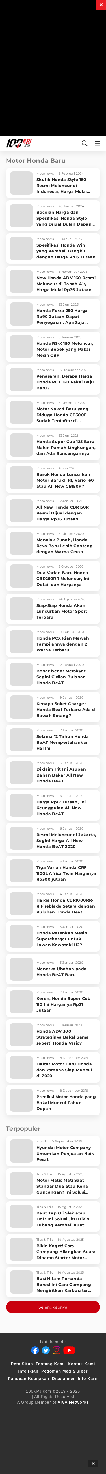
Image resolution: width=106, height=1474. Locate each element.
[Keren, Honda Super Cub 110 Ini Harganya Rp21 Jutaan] (53, 1002)
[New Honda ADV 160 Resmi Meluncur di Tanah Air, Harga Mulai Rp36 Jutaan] (53, 281)
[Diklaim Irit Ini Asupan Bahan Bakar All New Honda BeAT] (53, 772)
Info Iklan (28, 1371)
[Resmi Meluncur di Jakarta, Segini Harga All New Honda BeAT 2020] (53, 838)
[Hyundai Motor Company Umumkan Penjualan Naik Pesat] (53, 1151)
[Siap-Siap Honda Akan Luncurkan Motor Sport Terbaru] (53, 609)
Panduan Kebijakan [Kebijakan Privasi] (28, 1378)
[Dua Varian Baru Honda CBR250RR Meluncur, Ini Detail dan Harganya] (53, 576)
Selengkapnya (53, 1307)
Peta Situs (22, 1364)
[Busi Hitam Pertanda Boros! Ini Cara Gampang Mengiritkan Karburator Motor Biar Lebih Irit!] (53, 1282)
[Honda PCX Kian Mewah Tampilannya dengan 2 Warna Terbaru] (53, 641)
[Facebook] (35, 1350)
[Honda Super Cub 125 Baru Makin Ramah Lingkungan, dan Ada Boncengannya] (53, 445)
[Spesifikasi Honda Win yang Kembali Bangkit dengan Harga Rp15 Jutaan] (53, 248)
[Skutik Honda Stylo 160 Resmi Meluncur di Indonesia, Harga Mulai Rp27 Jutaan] (53, 183)
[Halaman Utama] (18, 143)
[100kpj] (56, 1411)
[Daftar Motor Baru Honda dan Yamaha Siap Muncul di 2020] (53, 1067)
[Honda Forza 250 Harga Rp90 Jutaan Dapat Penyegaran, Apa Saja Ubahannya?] (53, 314)
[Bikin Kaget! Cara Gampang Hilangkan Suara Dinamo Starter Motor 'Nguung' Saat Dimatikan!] (53, 1249)
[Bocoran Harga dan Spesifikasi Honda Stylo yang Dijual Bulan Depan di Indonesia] (53, 215)
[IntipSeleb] (51, 1434)
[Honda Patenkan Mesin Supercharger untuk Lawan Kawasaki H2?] (53, 936)
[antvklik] (23, 1434)
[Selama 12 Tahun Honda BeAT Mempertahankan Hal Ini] (53, 740)
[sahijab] (79, 1411)
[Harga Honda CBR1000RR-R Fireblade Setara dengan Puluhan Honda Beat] (53, 903)
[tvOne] (66, 1423)
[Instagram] (56, 1350)
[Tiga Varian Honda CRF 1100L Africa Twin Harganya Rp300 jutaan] (53, 871)
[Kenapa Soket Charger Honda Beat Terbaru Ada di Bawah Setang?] (53, 707)
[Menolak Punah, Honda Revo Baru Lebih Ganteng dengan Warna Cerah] (53, 543)
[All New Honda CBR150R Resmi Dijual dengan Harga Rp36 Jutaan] (53, 510)
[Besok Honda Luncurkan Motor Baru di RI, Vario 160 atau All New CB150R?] (53, 478)
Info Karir (88, 1378)
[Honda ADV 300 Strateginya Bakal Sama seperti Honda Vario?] (53, 1034)
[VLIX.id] (21, 1423)
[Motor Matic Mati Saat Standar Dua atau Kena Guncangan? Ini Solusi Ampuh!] (53, 1183)
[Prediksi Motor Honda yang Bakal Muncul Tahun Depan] (53, 1100)
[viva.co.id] (30, 1411)
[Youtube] (69, 1350)
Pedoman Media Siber (64, 1371)
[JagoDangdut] (81, 1434)
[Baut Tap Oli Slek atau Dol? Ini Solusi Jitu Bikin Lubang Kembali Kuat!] (53, 1216)
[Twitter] (46, 1350)
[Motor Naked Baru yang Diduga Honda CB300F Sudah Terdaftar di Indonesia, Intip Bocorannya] (53, 412)
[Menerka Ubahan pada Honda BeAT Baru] (53, 969)
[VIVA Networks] (73, 1402)
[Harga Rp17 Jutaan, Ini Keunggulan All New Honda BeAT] (53, 805)
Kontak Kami (81, 1364)
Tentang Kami (50, 1364)
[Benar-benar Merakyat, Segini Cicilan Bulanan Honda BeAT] (53, 674)
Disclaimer (63, 1378)
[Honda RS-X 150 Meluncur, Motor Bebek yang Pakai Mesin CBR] (53, 347)
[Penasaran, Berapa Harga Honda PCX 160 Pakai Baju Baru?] (53, 379)
